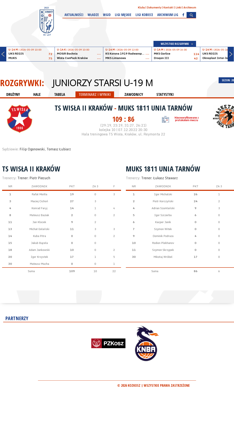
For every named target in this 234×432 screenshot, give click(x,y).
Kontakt (168, 7)
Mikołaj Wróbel (162, 256)
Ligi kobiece (144, 14)
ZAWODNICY (133, 94)
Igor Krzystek (39, 256)
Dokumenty (154, 7)
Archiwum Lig (167, 14)
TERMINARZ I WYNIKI (95, 94)
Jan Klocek (39, 222)
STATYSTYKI (165, 94)
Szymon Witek (163, 229)
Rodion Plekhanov (163, 243)
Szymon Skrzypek (163, 249)
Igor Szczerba (163, 215)
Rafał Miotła (39, 194)
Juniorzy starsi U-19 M (102, 82)
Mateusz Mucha (39, 263)
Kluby (141, 7)
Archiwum (189, 7)
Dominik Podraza (163, 236)
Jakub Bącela (39, 243)
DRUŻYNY (13, 94)
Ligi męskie (123, 14)
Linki (178, 7)
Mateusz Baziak (39, 215)
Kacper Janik (163, 222)
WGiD (107, 14)
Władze (93, 14)
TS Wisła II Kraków (84, 108)
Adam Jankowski (39, 249)
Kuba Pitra (39, 236)
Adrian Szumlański (163, 208)
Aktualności (74, 14)
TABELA (59, 94)
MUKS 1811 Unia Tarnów (155, 108)
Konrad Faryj (39, 208)
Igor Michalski (163, 194)
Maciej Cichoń (39, 201)
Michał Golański (39, 229)
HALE (37, 94)
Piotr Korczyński (163, 201)
